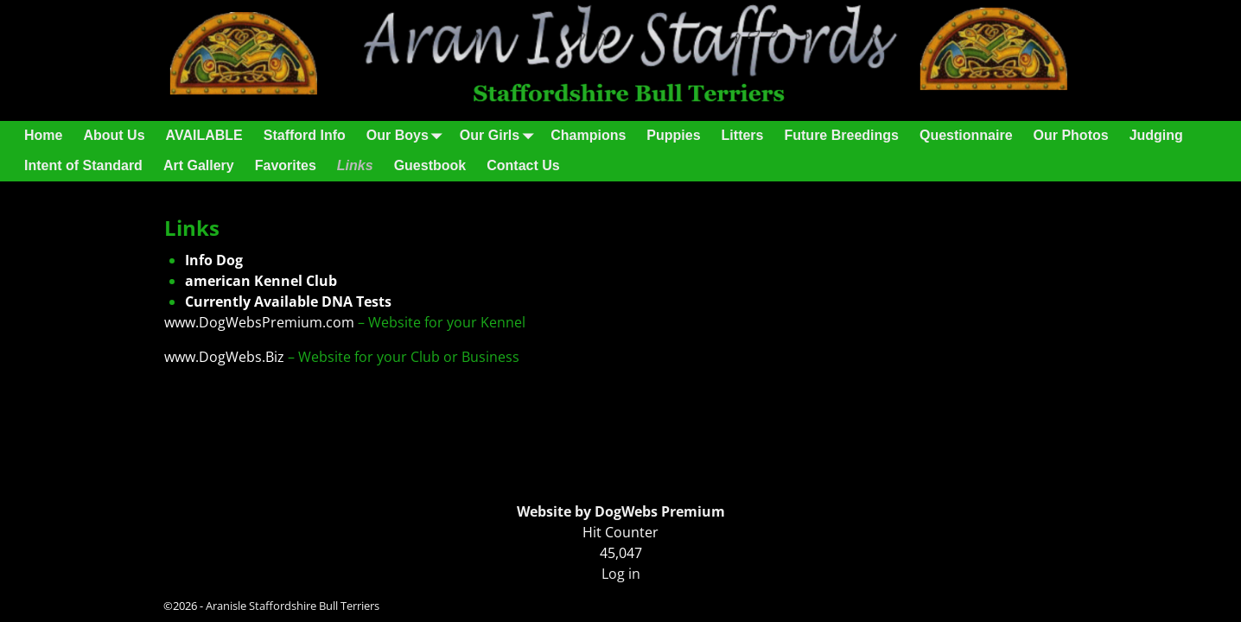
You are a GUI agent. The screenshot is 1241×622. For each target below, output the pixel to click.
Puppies (673, 135)
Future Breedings (841, 135)
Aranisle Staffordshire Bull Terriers (292, 605)
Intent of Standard (83, 165)
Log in (620, 573)
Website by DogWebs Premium (621, 511)
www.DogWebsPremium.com (261, 322)
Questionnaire (966, 135)
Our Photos (1071, 135)
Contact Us (523, 165)
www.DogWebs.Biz (224, 356)
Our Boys (407, 136)
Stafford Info (305, 135)
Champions (588, 135)
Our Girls (500, 136)
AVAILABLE (204, 135)
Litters (743, 135)
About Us (113, 135)
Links (355, 165)
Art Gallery (198, 165)
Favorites (285, 165)
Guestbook (430, 165)
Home (43, 135)
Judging (1156, 135)
